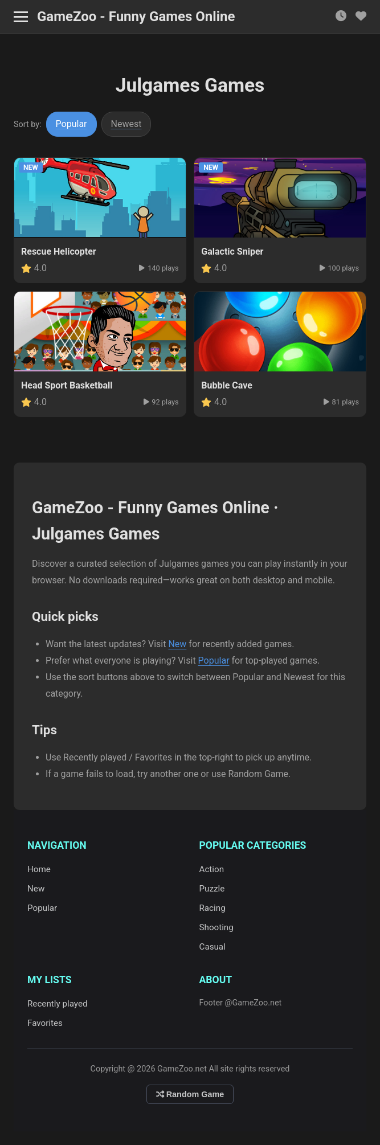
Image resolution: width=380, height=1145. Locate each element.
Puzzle (212, 889)
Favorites (45, 1023)
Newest (126, 123)
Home (39, 869)
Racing (212, 908)
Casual (212, 947)
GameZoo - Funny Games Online (136, 16)
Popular (71, 123)
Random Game (190, 1094)
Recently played (57, 1004)
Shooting (216, 927)
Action (211, 869)
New (177, 644)
